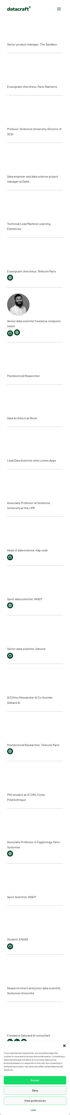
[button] (64, 1046)
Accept (35, 1080)
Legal (33, 1109)
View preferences (35, 1100)
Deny (35, 1090)
